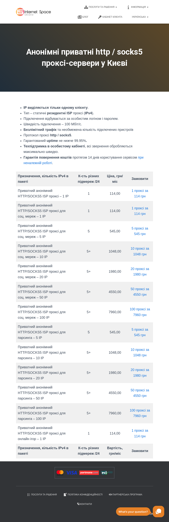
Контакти (84, 504)
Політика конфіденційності (83, 495)
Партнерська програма (125, 494)
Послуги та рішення (100, 7)
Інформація (137, 7)
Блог (83, 17)
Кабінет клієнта (110, 17)
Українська (140, 17)
